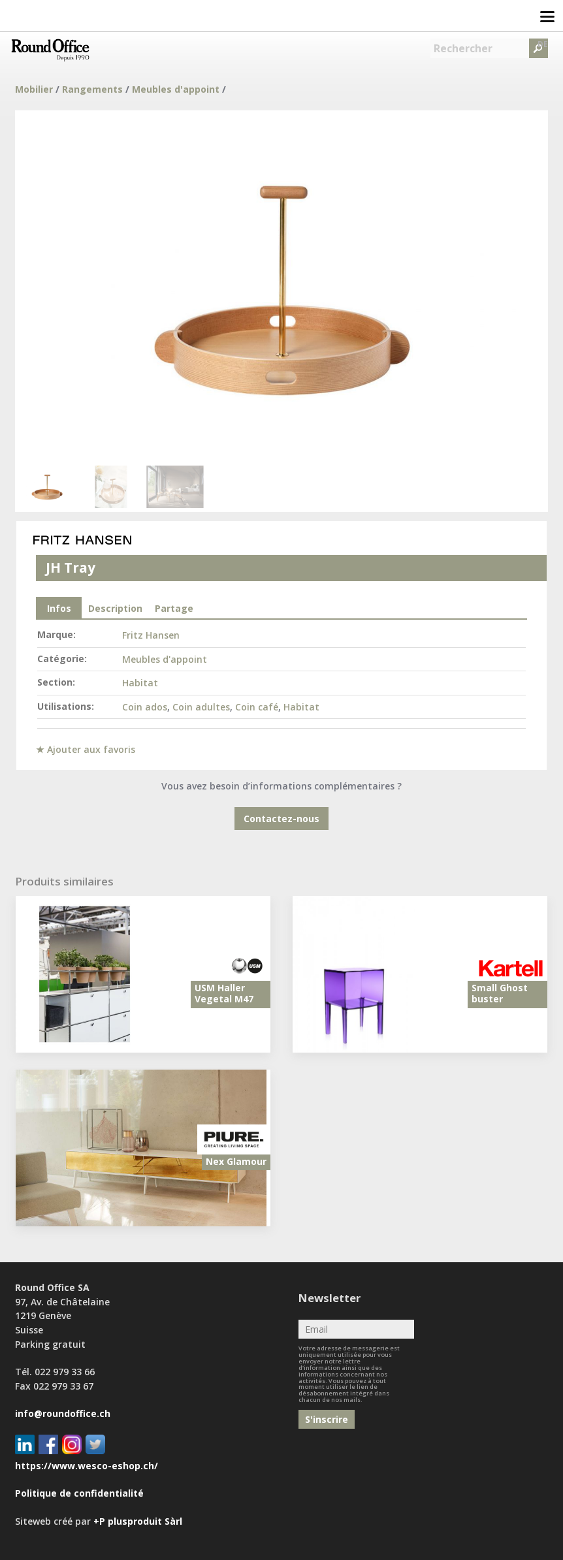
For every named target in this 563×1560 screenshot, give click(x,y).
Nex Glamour (236, 1161)
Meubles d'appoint (175, 89)
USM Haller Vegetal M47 (224, 993)
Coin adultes (201, 707)
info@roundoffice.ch (62, 1413)
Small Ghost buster (500, 993)
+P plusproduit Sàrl (137, 1521)
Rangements (92, 89)
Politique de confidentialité (79, 1493)
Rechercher (463, 48)
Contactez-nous (281, 818)
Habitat (140, 683)
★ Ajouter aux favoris (85, 749)
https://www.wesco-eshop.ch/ (86, 1465)
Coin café (256, 707)
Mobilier (34, 89)
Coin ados (144, 707)
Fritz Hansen (151, 635)
